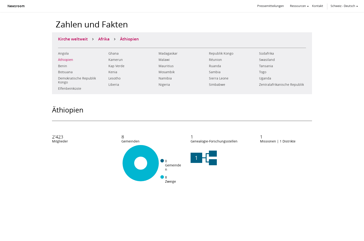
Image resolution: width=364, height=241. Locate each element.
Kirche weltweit (73, 39)
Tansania (266, 66)
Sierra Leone (218, 78)
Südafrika (266, 53)
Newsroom (16, 6)
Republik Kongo (221, 53)
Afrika (104, 39)
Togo (262, 72)
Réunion (215, 59)
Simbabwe (217, 84)
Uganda (265, 78)
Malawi (164, 59)
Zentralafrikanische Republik (281, 84)
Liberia (113, 84)
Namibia (165, 78)
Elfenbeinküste (69, 88)
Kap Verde (116, 66)
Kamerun (115, 59)
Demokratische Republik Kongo (77, 80)
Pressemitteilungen (270, 6)
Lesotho (114, 78)
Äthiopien (65, 59)
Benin (62, 66)
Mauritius (166, 66)
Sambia (215, 72)
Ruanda (215, 66)
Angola (63, 53)
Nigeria (164, 84)
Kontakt (317, 6)
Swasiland (267, 59)
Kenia (112, 72)
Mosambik (167, 72)
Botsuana (65, 72)
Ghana (113, 53)
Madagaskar (168, 53)
